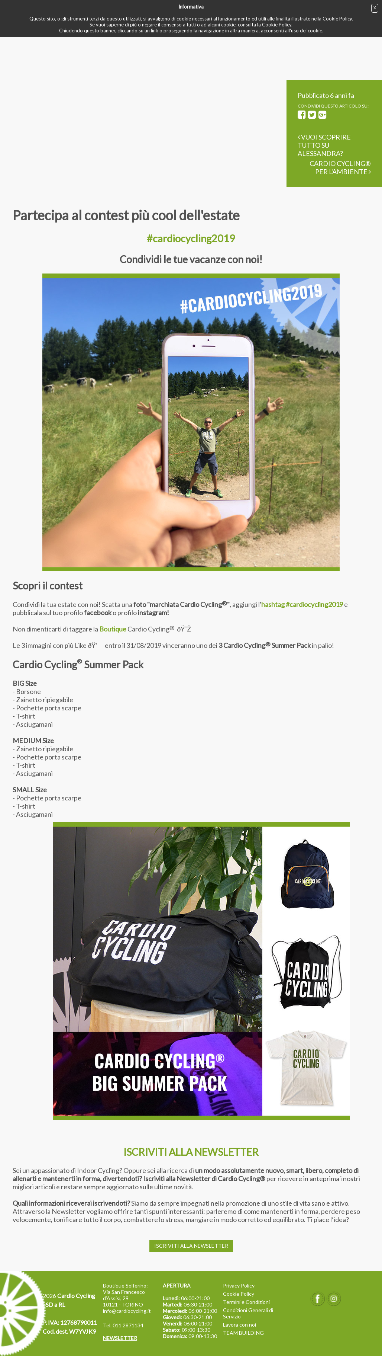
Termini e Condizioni (246, 1302)
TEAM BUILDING (243, 1333)
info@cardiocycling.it (127, 1311)
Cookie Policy (337, 19)
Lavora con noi (239, 1324)
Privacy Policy (239, 1285)
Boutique (112, 629)
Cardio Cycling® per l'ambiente (340, 167)
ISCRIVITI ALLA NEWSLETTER (191, 1246)
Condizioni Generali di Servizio (248, 1313)
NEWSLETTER (120, 1338)
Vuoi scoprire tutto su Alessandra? (324, 145)
